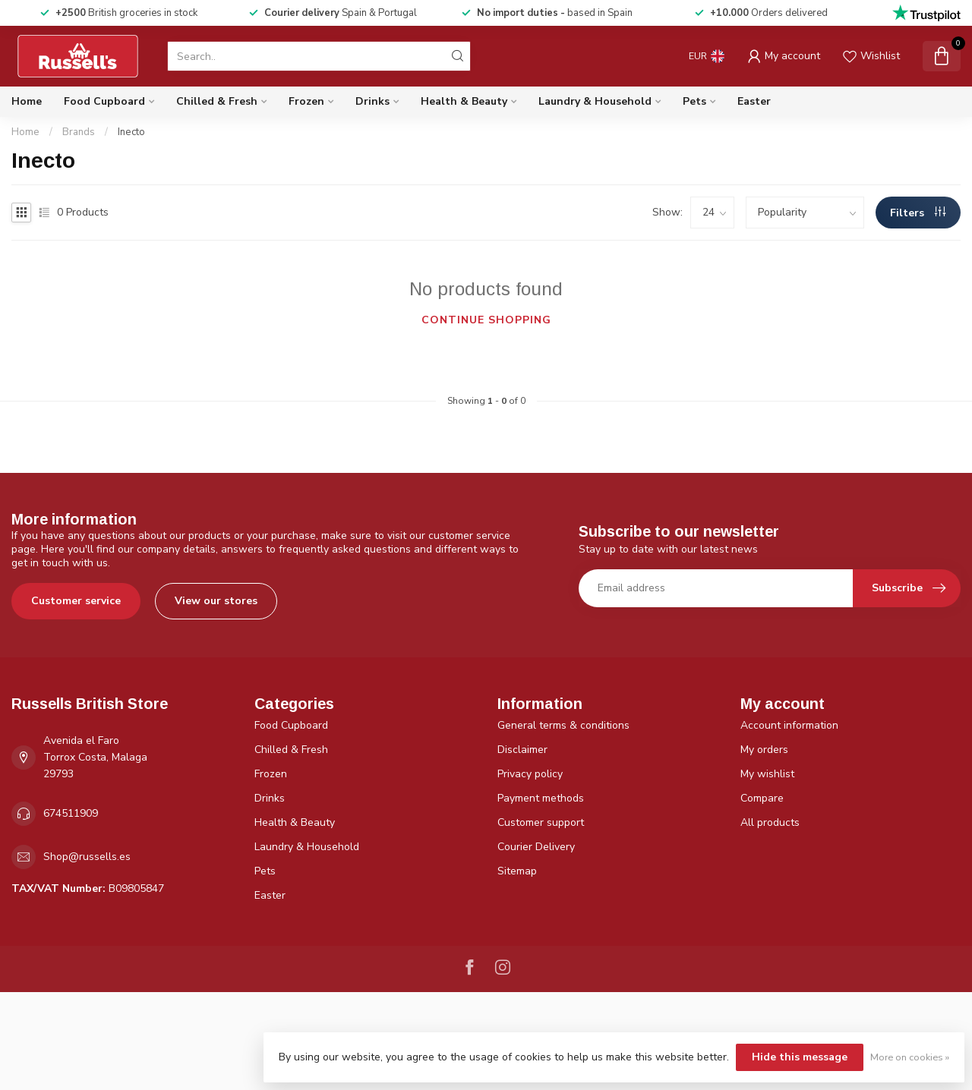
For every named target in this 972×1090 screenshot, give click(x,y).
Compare (762, 798)
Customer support (540, 822)
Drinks (372, 101)
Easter (754, 101)
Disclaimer (522, 749)
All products (770, 822)
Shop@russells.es (87, 856)
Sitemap (517, 871)
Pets (694, 101)
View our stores (216, 601)
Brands (78, 132)
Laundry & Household (595, 101)
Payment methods (540, 798)
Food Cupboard (104, 101)
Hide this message (799, 1057)
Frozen (306, 101)
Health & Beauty (464, 101)
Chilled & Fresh (216, 101)
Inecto (131, 132)
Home (26, 101)
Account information (789, 725)
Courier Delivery (536, 847)
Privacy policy (530, 774)
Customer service (76, 601)
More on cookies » (909, 1057)
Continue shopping (486, 320)
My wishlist (767, 774)
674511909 (70, 813)
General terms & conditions (563, 725)
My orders (764, 749)
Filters (917, 213)
